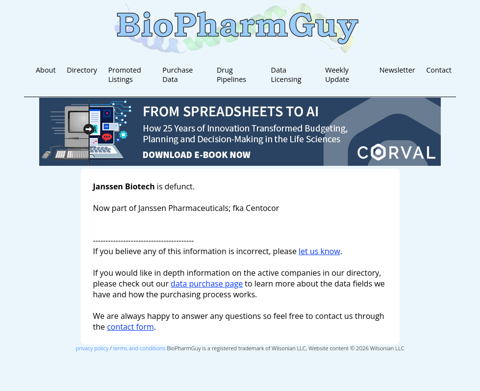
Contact (439, 70)
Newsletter (397, 70)
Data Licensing (286, 74)
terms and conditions (139, 348)
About (46, 70)
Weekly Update (337, 74)
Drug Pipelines (231, 74)
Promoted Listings (124, 74)
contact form (130, 326)
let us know (319, 251)
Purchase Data (177, 74)
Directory (82, 70)
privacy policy (92, 348)
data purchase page (207, 283)
